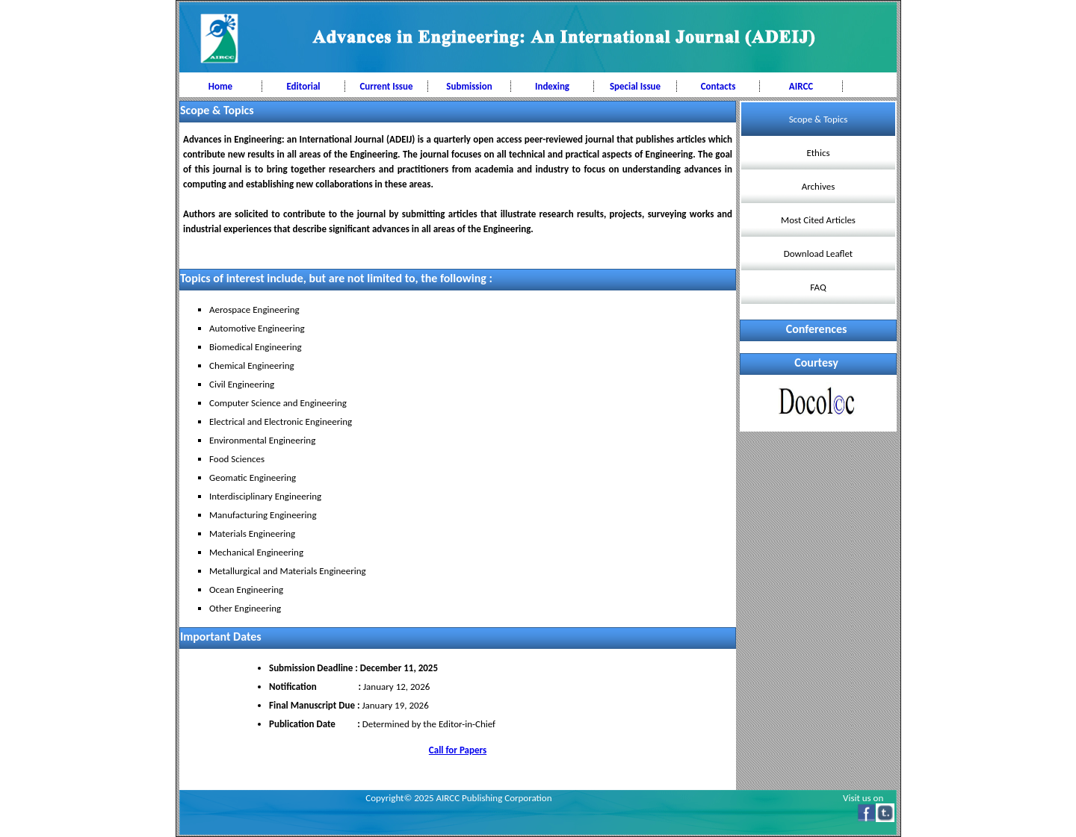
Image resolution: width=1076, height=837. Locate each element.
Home (220, 86)
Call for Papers (457, 750)
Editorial (303, 86)
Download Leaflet (818, 253)
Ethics (818, 152)
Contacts (718, 86)
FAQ (818, 287)
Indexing (552, 86)
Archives (818, 186)
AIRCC (801, 86)
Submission (469, 86)
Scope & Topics (818, 119)
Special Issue (635, 86)
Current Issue (385, 86)
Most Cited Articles (818, 219)
